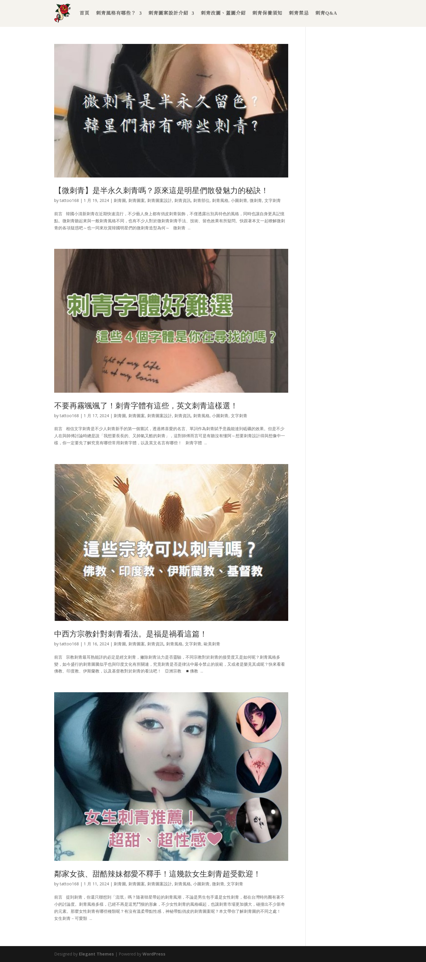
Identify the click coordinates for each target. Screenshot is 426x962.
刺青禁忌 (299, 13)
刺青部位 (201, 200)
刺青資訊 (182, 200)
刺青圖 (120, 200)
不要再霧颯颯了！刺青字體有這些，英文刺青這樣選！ (146, 405)
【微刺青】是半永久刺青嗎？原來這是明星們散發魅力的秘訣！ (161, 190)
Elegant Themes (96, 954)
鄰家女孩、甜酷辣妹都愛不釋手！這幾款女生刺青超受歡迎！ (157, 873)
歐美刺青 (212, 644)
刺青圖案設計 (159, 200)
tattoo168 (69, 200)
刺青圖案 (136, 200)
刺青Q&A (326, 13)
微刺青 (256, 200)
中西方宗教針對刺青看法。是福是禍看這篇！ (130, 633)
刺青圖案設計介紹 (168, 13)
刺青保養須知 (267, 13)
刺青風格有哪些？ (116, 13)
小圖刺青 (239, 200)
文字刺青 (272, 200)
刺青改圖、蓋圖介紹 (223, 13)
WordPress (153, 954)
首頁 (84, 13)
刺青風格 (220, 200)
